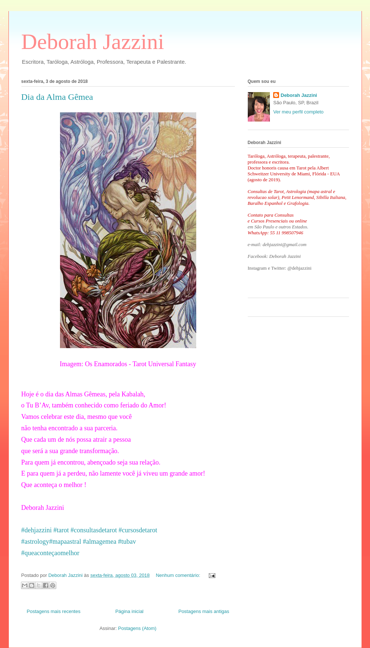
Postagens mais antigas (203, 611)
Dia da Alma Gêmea (57, 97)
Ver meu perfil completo (298, 112)
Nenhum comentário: (178, 575)
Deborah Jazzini (92, 41)
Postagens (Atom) (137, 628)
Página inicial (129, 611)
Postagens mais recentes (54, 611)
